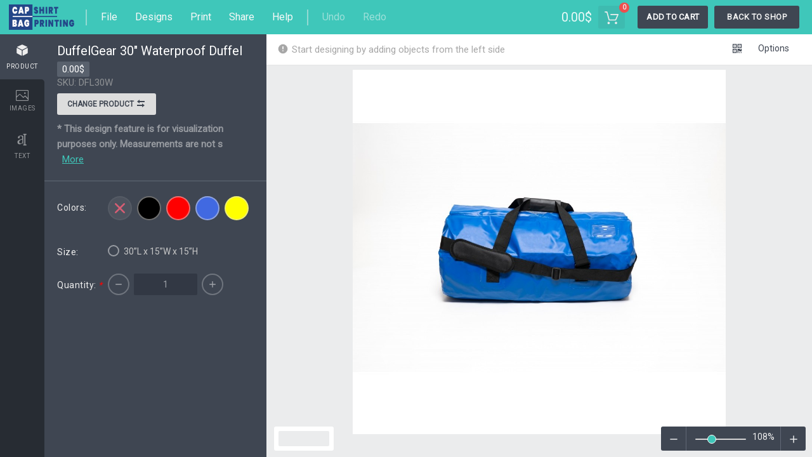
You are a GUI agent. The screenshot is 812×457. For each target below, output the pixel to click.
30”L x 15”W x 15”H (153, 250)
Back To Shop (757, 17)
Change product (106, 105)
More (73, 159)
